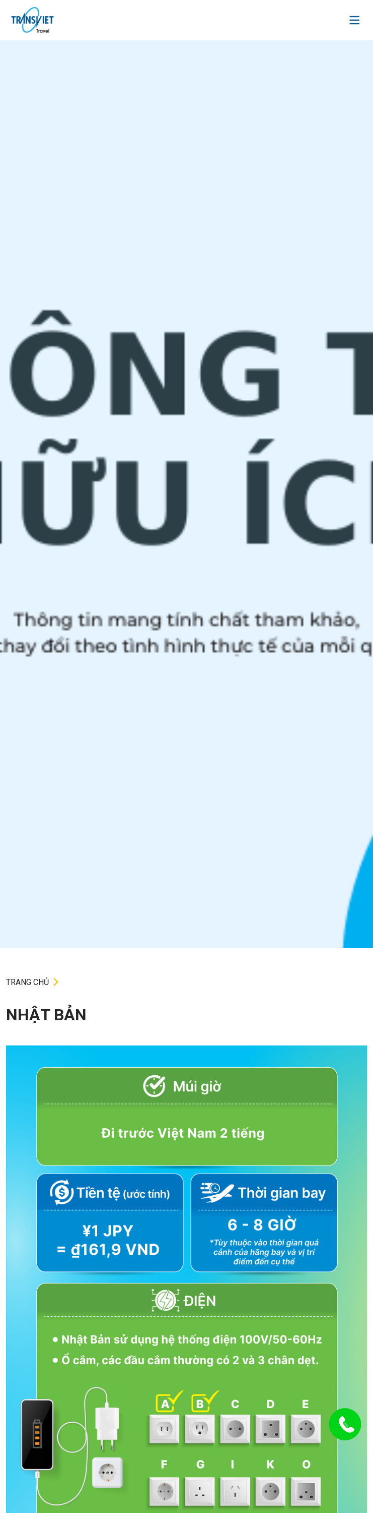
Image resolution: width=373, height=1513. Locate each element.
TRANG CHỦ (27, 982)
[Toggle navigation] (354, 20)
